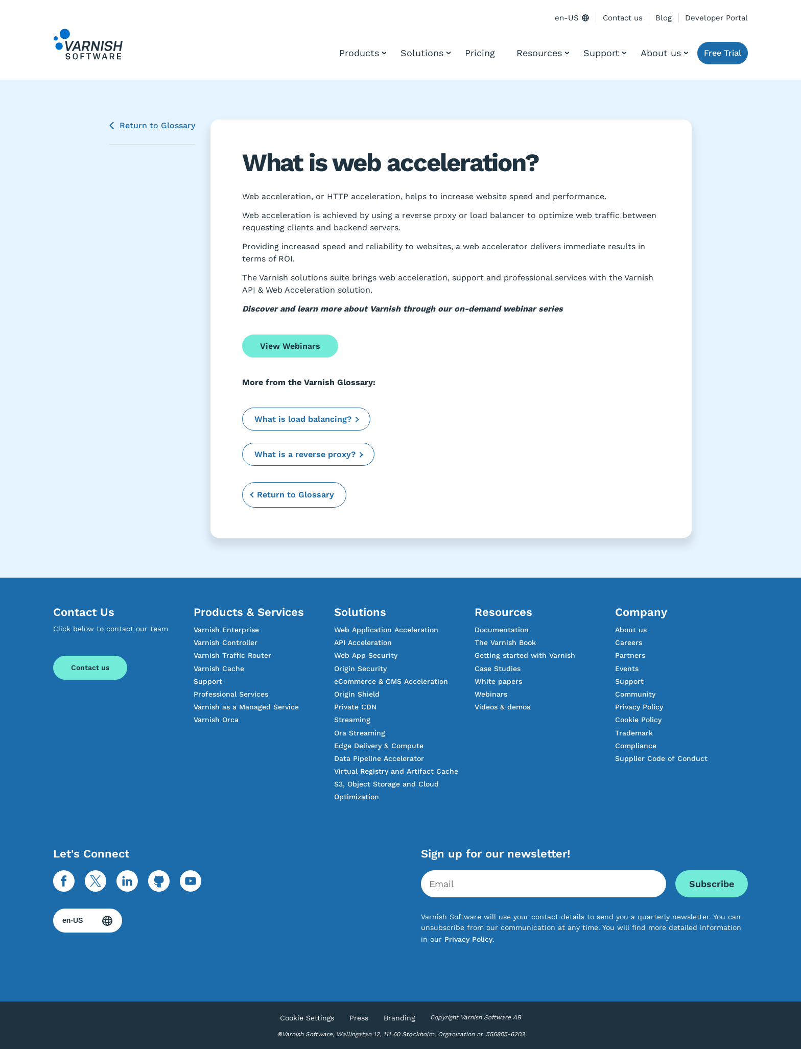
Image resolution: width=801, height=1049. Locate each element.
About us (661, 52)
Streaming (352, 720)
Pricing (480, 52)
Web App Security (365, 655)
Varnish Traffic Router (232, 655)
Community (635, 694)
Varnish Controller (225, 642)
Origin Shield (357, 694)
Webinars (491, 694)
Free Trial (722, 53)
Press (358, 1018)
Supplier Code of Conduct (661, 758)
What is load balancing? (302, 419)
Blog (663, 17)
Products (359, 52)
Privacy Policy (639, 707)
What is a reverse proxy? (305, 454)
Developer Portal (716, 17)
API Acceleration (363, 642)
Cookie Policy (638, 720)
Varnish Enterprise (226, 630)
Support (601, 52)
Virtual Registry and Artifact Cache (396, 771)
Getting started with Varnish (525, 655)
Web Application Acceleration (386, 630)
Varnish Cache (219, 668)
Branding (399, 1018)
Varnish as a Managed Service (246, 707)
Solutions (421, 52)
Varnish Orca (216, 720)
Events (627, 668)
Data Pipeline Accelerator (379, 758)
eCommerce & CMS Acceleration (391, 681)
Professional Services (231, 694)
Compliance (635, 746)
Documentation (502, 630)
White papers (498, 681)
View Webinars (290, 346)
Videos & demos (502, 707)
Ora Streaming (359, 733)
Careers (628, 642)
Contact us (623, 17)
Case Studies (498, 668)
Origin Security (360, 668)
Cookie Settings (307, 1018)
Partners (630, 655)
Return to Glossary (157, 125)
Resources (539, 52)
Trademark (634, 733)
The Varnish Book (505, 642)
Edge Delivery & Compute (378, 746)
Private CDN (355, 707)
